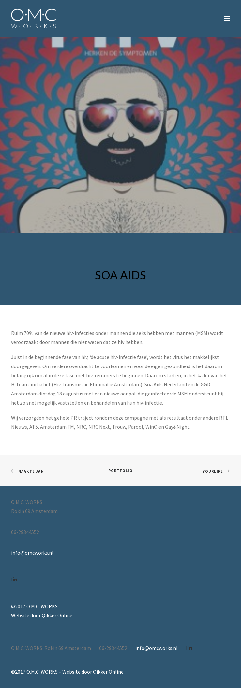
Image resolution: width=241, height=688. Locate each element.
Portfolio (120, 470)
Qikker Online (57, 615)
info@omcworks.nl (32, 553)
